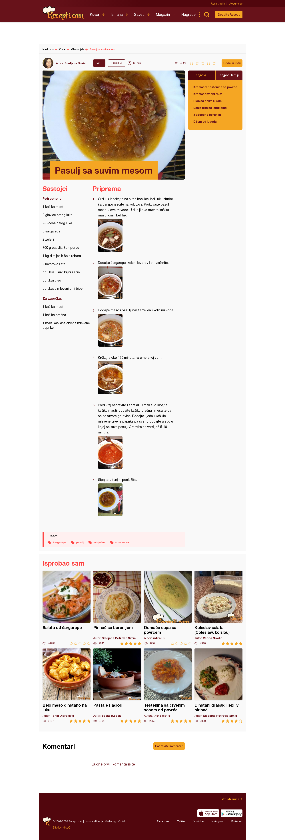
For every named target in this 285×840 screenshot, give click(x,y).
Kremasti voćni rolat (207, 94)
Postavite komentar (169, 746)
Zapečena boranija (207, 114)
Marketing (110, 821)
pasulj (80, 542)
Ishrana (117, 14)
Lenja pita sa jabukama (210, 107)
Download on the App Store (208, 813)
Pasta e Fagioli (117, 685)
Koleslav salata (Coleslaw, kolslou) (218, 608)
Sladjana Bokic (75, 63)
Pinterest (236, 821)
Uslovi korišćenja (94, 821)
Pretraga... (206, 14)
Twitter (181, 821)
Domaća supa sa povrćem (168, 608)
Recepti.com (63, 13)
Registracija (218, 3)
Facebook (163, 821)
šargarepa (59, 542)
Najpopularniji (229, 75)
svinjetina (99, 542)
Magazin (163, 14)
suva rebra (122, 542)
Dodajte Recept (229, 14)
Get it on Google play (231, 813)
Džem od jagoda (205, 121)
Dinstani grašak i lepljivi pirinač (218, 685)
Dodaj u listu (232, 63)
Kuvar (94, 14)
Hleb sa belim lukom (207, 101)
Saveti (139, 14)
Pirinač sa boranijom (117, 608)
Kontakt (122, 821)
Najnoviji (201, 75)
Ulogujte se (235, 3)
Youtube (199, 821)
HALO (66, 827)
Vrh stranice (230, 799)
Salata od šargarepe (67, 608)
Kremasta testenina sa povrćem (215, 87)
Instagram (217, 821)
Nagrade (188, 14)
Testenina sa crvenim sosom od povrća (168, 685)
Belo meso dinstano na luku (67, 685)
